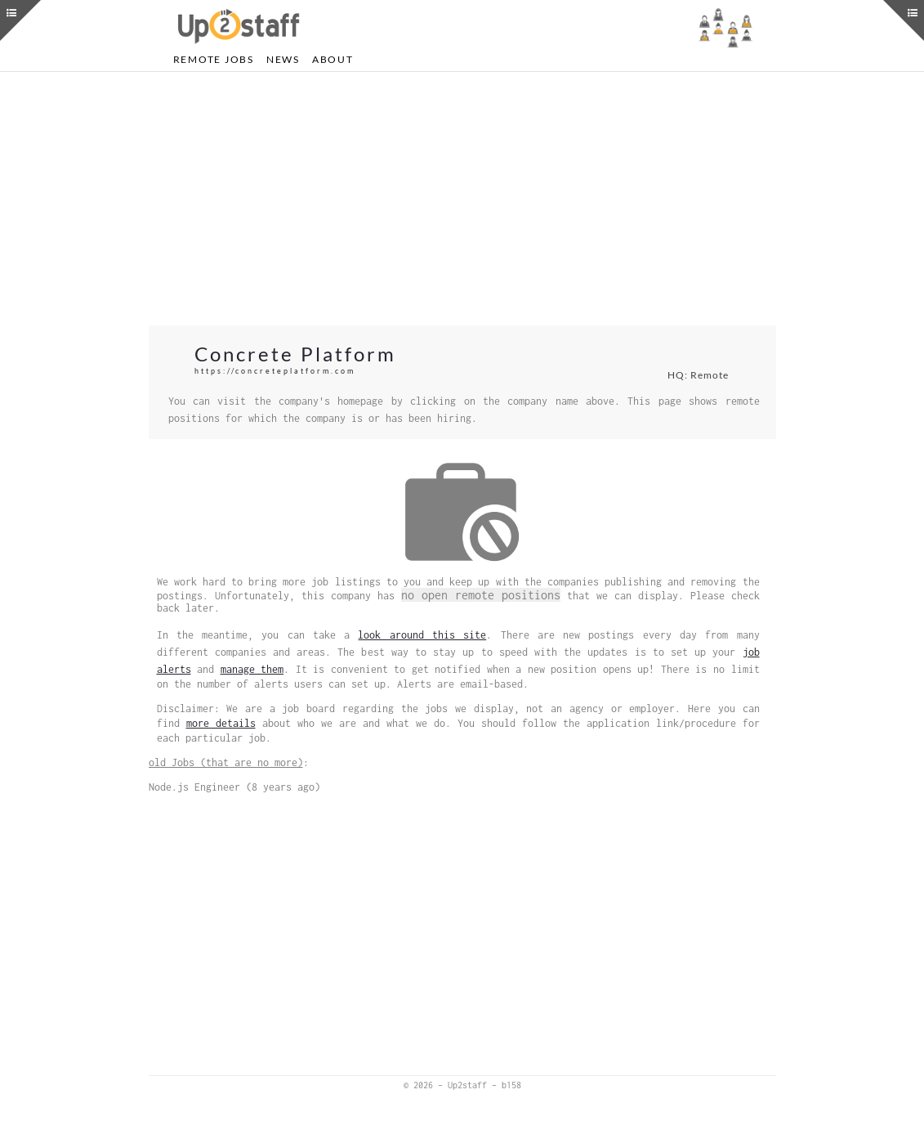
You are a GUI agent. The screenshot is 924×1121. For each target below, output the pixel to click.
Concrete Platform (295, 353)
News (283, 59)
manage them (252, 669)
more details (221, 723)
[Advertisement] (462, 198)
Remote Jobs (213, 59)
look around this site (422, 635)
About (333, 59)
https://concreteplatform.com (274, 370)
